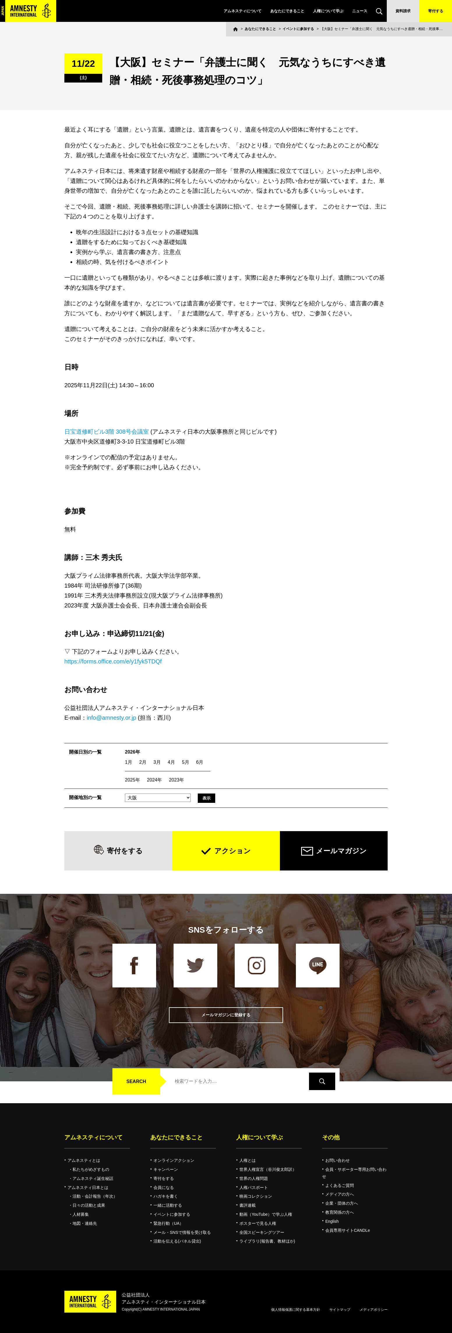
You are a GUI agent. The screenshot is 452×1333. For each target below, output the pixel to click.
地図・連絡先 (85, 1223)
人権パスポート (253, 1187)
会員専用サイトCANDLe (347, 1230)
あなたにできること (287, 11)
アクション (232, 851)
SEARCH (136, 1081)
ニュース (359, 11)
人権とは (247, 1160)
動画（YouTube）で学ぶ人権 (265, 1214)
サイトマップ (339, 1310)
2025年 (132, 779)
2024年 (154, 779)
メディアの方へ (339, 1194)
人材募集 (81, 1214)
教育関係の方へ (339, 1212)
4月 (171, 762)
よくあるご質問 (339, 1185)
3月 (157, 762)
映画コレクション (255, 1196)
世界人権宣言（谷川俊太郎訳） (267, 1169)
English (332, 1221)
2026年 (132, 751)
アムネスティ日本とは (88, 1187)
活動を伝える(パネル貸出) (177, 1241)
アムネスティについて (243, 11)
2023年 (176, 779)
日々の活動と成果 (89, 1205)
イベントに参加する (298, 29)
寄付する (435, 11)
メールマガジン (341, 851)
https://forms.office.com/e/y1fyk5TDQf (113, 661)
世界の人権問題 (253, 1178)
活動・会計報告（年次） (95, 1196)
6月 (200, 762)
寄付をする (125, 851)
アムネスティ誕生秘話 (93, 1178)
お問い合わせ (337, 1160)
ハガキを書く (165, 1196)
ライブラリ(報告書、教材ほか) (267, 1241)
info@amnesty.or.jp (111, 717)
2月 (142, 762)
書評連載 (247, 1205)
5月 (185, 762)
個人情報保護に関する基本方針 (295, 1310)
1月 (128, 762)
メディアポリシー (374, 1310)
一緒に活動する (167, 1205)
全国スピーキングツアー (261, 1232)
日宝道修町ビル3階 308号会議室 (106, 431)
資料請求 (403, 11)
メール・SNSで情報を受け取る (182, 1232)
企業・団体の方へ (341, 1203)
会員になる (163, 1187)
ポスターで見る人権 (257, 1223)
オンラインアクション (173, 1160)
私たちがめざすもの (91, 1169)
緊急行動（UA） (168, 1223)
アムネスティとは (84, 1160)
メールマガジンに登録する (226, 1015)
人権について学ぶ (328, 11)
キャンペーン (165, 1169)
